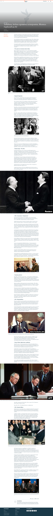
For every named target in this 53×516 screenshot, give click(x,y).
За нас (4, 510)
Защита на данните (6, 513)
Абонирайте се (45, 1)
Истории (16, 514)
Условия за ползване (6, 514)
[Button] (6, 35)
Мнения (16, 513)
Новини (16, 510)
